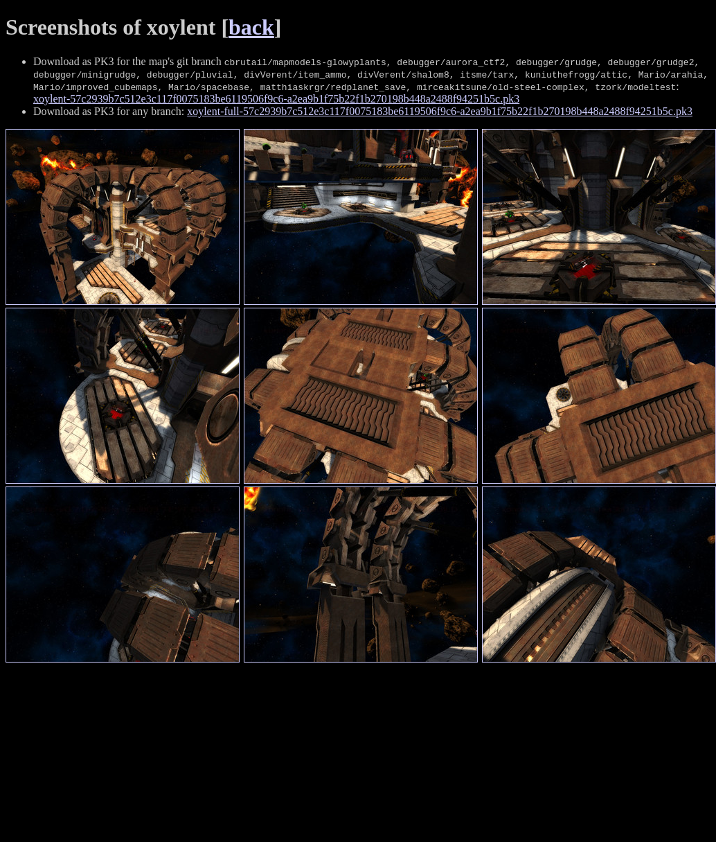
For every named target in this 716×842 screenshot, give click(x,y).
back (251, 27)
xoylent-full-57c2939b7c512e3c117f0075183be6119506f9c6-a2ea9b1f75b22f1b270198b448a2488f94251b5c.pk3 (439, 111)
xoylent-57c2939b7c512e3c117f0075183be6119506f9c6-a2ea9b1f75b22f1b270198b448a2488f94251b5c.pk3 (276, 99)
